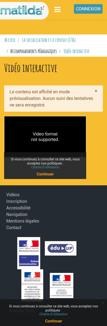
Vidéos (12, 194)
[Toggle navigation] (58, 9)
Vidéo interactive (76, 51)
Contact (13, 227)
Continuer (53, 321)
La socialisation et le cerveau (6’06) (49, 39)
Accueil (10, 39)
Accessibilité (18, 207)
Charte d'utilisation (53, 314)
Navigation (16, 214)
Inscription (16, 201)
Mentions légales (20, 221)
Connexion (88, 8)
